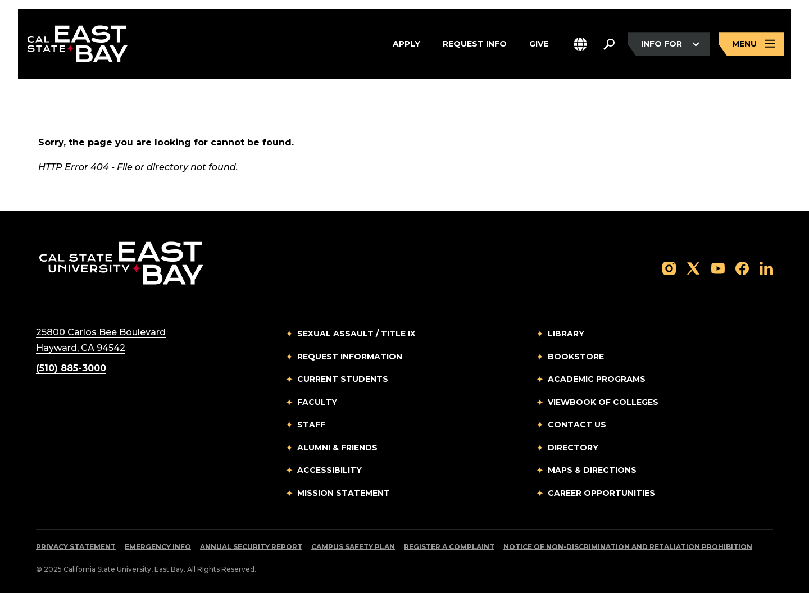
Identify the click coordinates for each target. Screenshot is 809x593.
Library (566, 334)
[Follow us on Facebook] (742, 267)
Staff (311, 424)
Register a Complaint (449, 546)
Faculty (317, 402)
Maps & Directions (592, 470)
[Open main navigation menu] (751, 44)
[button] (580, 44)
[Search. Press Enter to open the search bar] (609, 44)
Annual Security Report (251, 546)
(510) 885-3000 (71, 368)
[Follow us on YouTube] (718, 267)
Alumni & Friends (337, 448)
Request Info (475, 44)
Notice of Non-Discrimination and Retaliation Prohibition (627, 546)
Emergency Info (158, 546)
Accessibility (329, 470)
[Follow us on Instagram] (669, 267)
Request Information (349, 357)
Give (538, 44)
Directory (573, 448)
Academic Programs (597, 379)
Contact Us (577, 424)
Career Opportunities (601, 493)
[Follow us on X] (693, 267)
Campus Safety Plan (353, 546)
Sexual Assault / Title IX (356, 334)
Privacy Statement (76, 546)
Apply (406, 44)
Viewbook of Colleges (603, 402)
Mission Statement (343, 493)
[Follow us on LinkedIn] (766, 267)
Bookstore (576, 357)
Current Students (342, 379)
